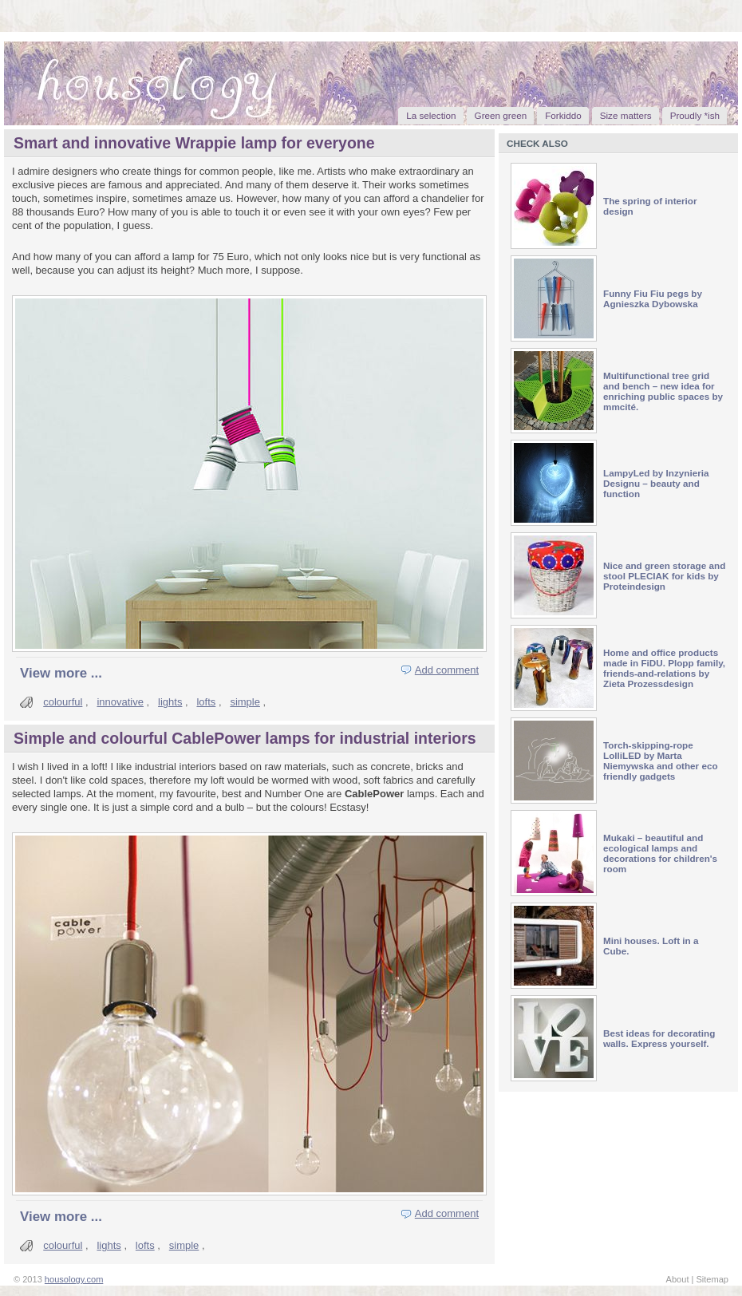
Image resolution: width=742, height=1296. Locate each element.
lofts (205, 702)
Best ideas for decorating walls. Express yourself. (659, 1038)
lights (170, 702)
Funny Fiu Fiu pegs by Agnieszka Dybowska (652, 298)
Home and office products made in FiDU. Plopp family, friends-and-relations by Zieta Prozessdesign (664, 668)
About (677, 1279)
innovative (120, 702)
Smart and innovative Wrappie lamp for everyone (194, 143)
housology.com (74, 1279)
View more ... (61, 673)
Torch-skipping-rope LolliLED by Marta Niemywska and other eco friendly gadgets (660, 760)
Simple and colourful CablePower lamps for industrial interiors (245, 738)
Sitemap (712, 1279)
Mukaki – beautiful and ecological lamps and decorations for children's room (660, 853)
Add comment (447, 670)
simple (245, 702)
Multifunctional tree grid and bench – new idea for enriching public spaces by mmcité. (663, 391)
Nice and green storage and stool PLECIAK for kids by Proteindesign (664, 575)
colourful (62, 702)
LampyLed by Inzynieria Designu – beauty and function (656, 483)
